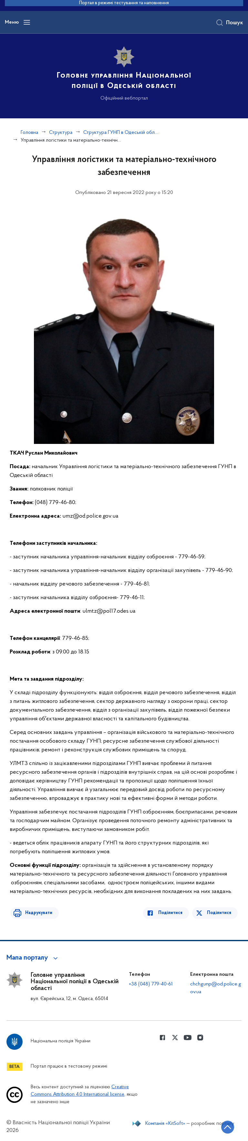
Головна (29, 132)
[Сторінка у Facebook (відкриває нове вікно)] (162, 1037)
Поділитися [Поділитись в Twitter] (220, 912)
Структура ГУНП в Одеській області (121, 132)
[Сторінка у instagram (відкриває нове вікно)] (200, 1037)
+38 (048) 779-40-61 (151, 984)
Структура (60, 132)
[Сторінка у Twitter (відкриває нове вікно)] (175, 1037)
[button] (33, 958)
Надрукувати (36, 912)
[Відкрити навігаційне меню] (27, 22)
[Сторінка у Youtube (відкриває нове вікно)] (187, 1037)
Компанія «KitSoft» (165, 1123)
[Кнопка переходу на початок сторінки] (223, 1126)
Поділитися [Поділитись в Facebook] (173, 912)
